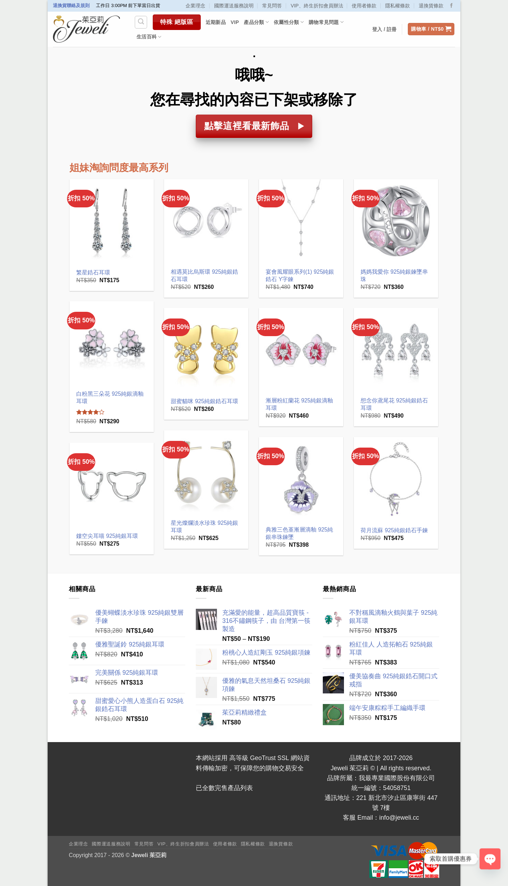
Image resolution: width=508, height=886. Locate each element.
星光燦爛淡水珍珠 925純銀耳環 (204, 526)
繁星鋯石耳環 (93, 272)
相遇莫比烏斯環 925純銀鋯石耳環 (204, 275)
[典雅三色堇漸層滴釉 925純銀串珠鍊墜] (301, 479)
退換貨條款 (431, 5)
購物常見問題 (326, 22)
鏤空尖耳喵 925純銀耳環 (107, 536)
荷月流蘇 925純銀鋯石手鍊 (394, 530)
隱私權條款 (397, 5)
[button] (431, 29)
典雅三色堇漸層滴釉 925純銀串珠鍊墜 (299, 533)
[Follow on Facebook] (451, 5)
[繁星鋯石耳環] (111, 221)
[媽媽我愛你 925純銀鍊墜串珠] (396, 221)
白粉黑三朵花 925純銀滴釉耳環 (110, 397)
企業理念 (195, 5)
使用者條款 (364, 5)
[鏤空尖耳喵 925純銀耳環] (111, 485)
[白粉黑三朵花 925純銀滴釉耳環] (111, 343)
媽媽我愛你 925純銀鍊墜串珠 (394, 275)
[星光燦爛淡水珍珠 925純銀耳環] (206, 472)
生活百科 (149, 37)
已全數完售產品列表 (224, 787)
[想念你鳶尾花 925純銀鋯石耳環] (396, 350)
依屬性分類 (289, 22)
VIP (235, 22)
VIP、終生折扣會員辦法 (317, 5)
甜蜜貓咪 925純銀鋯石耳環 (204, 401)
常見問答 (272, 5)
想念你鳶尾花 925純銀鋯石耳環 (394, 404)
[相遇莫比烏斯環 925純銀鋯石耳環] (206, 221)
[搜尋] (141, 22)
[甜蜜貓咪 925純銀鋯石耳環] (206, 350)
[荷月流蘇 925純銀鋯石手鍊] (396, 479)
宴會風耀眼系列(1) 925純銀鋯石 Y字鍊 (300, 275)
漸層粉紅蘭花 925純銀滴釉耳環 (299, 404)
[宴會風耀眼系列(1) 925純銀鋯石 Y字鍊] (301, 221)
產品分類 (256, 22)
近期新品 (216, 22)
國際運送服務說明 (234, 5)
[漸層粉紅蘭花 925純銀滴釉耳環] (301, 350)
